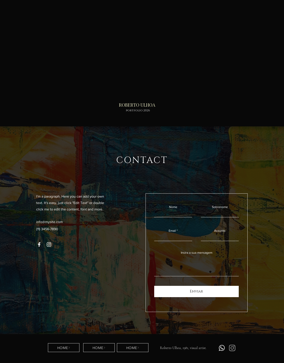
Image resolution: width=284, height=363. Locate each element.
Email (172, 230)
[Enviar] (196, 291)
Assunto (219, 230)
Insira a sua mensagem (196, 252)
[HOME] (63, 347)
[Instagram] (49, 244)
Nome (173, 206)
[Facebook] (39, 244)
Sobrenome (220, 206)
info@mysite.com (49, 222)
